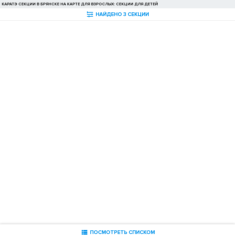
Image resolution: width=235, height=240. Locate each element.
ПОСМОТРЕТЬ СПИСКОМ (117, 232)
